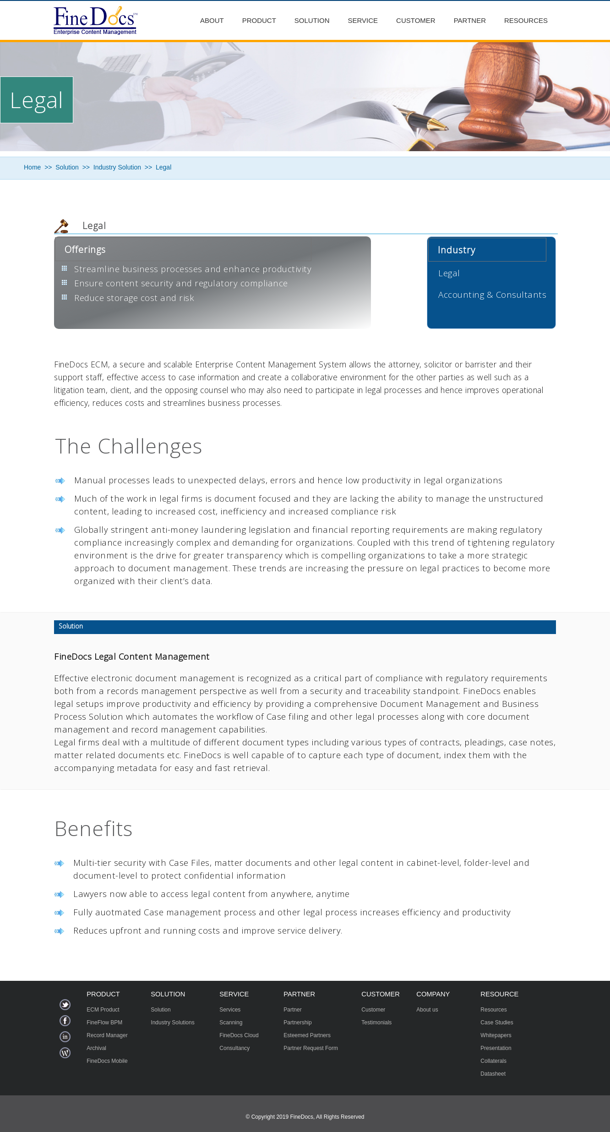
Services (229, 1009)
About (212, 20)
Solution (312, 20)
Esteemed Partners (307, 1035)
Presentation (495, 1048)
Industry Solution (117, 167)
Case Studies (496, 1022)
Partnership (297, 1022)
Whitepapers (495, 1035)
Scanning (230, 1022)
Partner (470, 20)
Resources (526, 20)
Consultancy (234, 1048)
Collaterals (493, 1061)
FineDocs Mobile (107, 1061)
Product (259, 20)
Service (363, 20)
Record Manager (107, 1035)
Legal (163, 167)
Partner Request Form (310, 1048)
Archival (96, 1048)
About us (427, 1009)
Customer (416, 20)
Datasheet (493, 1074)
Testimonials (376, 1022)
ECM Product (103, 1009)
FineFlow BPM (104, 1022)
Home (32, 167)
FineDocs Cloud (238, 1035)
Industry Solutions (172, 1022)
